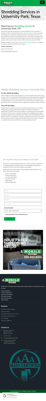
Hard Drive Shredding (6, 320)
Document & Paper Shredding (8, 309)
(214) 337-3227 (7, 335)
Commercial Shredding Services (8, 316)
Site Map (34, 391)
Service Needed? (8, 207)
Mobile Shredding (5, 311)
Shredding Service (23, 26)
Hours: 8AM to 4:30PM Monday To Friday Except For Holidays (24, 362)
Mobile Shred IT (29, 33)
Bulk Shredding (4, 318)
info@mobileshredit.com (11, 338)
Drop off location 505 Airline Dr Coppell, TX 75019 (8, 332)
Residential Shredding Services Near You (10, 313)
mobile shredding (27, 42)
